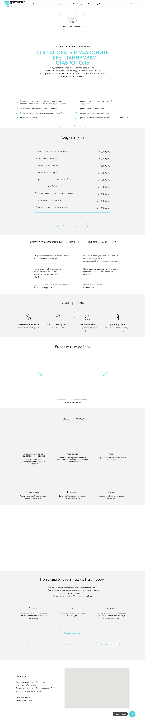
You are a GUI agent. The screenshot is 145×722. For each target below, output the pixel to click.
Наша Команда (78, 4)
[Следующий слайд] (105, 374)
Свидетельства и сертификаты (57, 4)
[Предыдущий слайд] (40, 374)
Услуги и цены (37, 4)
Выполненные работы (95, 4)
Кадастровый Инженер (33, 455)
